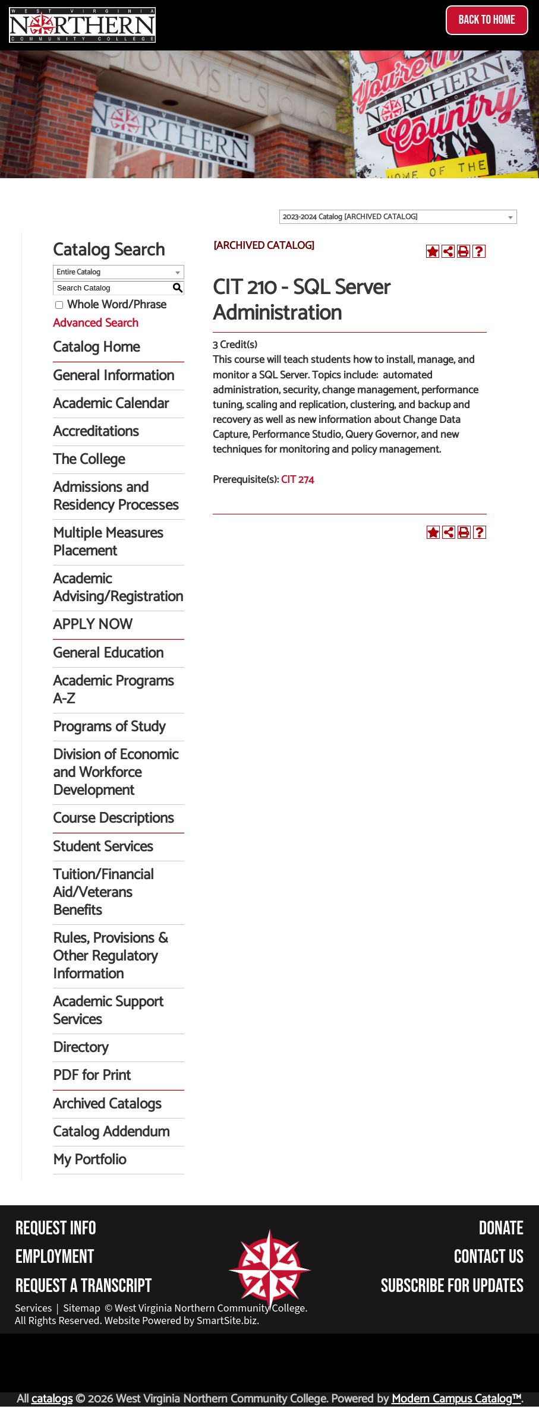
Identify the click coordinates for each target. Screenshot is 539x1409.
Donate (501, 1228)
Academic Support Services (108, 1011)
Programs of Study (109, 727)
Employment (54, 1257)
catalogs (52, 1399)
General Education (108, 653)
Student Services (103, 847)
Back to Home (487, 19)
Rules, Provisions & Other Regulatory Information (110, 956)
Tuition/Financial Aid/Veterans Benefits (103, 893)
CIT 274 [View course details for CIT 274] (297, 480)
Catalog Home (96, 347)
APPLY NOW (92, 624)
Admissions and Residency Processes (116, 496)
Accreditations (96, 431)
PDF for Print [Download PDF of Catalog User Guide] (92, 1075)
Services (33, 1308)
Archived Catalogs (107, 1104)
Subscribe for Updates (452, 1286)
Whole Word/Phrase (116, 305)
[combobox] (398, 217)
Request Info (55, 1228)
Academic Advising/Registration (118, 588)
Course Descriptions (113, 818)
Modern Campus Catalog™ (456, 1399)
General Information (113, 376)
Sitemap (81, 1308)
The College (89, 459)
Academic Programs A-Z (113, 690)
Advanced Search (95, 323)
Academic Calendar (111, 403)
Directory (80, 1047)
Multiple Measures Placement (108, 542)
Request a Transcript (83, 1286)
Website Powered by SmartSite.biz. (182, 1320)
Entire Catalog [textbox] (78, 272)
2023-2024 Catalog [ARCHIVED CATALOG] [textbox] (350, 217)
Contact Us (489, 1257)
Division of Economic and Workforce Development (115, 773)
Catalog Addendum (111, 1132)
